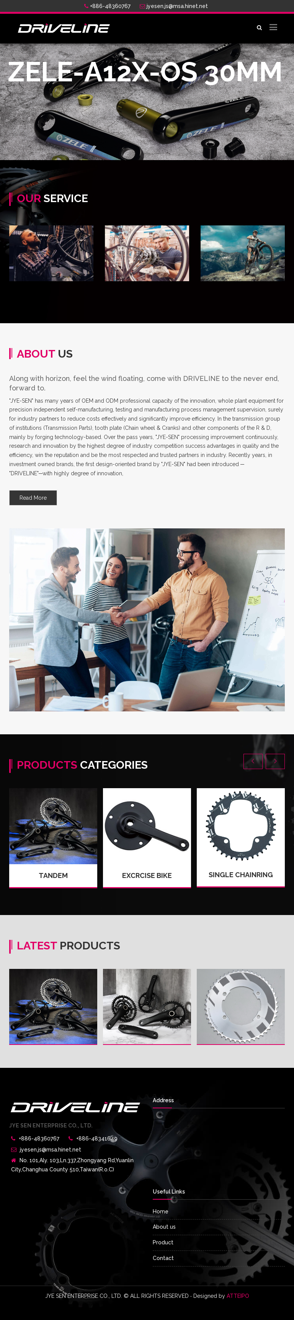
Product (163, 1242)
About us (164, 1227)
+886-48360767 (107, 6)
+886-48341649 (97, 1138)
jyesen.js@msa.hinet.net (174, 6)
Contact (163, 1258)
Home (160, 1211)
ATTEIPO (238, 1296)
